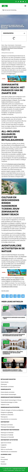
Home (2, 45)
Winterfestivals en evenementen (9, 451)
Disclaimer (3, 464)
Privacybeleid (4, 459)
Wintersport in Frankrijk (7, 435)
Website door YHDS (20, 470)
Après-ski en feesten (6, 442)
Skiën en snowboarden (6, 449)
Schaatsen (3, 447)
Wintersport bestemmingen (7, 427)
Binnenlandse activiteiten (7, 386)
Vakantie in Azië (5, 404)
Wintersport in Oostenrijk (7, 437)
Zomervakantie (11, 45)
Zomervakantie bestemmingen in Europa (16, 46)
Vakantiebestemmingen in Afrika (9, 402)
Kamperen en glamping (7, 412)
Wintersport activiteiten (7, 424)
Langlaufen (3, 445)
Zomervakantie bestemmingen (8, 394)
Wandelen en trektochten (7, 414)
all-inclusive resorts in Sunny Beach (16, 164)
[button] (25, 6)
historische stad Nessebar (16, 225)
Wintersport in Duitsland (7, 432)
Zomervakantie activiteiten (7, 392)
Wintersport (4, 384)
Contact (3, 457)
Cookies (3, 461)
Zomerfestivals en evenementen (9, 419)
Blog (6, 45)
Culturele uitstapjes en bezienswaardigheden (12, 410)
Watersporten (4, 417)
